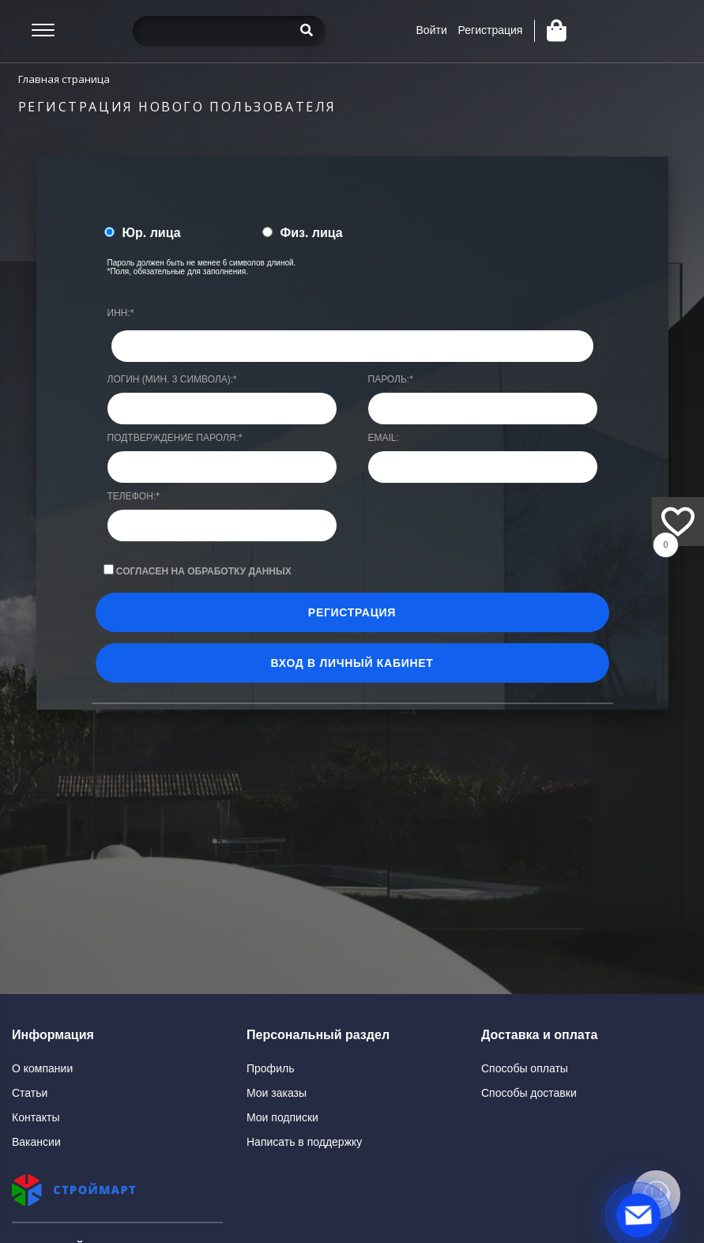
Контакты (35, 1117)
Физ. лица (311, 232)
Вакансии (36, 1142)
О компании (42, 1068)
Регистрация (490, 30)
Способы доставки (529, 1093)
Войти (431, 30)
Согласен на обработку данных (204, 571)
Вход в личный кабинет (351, 663)
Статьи (29, 1093)
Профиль (270, 1068)
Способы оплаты (524, 1068)
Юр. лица (151, 232)
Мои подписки (282, 1117)
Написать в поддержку (304, 1142)
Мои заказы (277, 1093)
